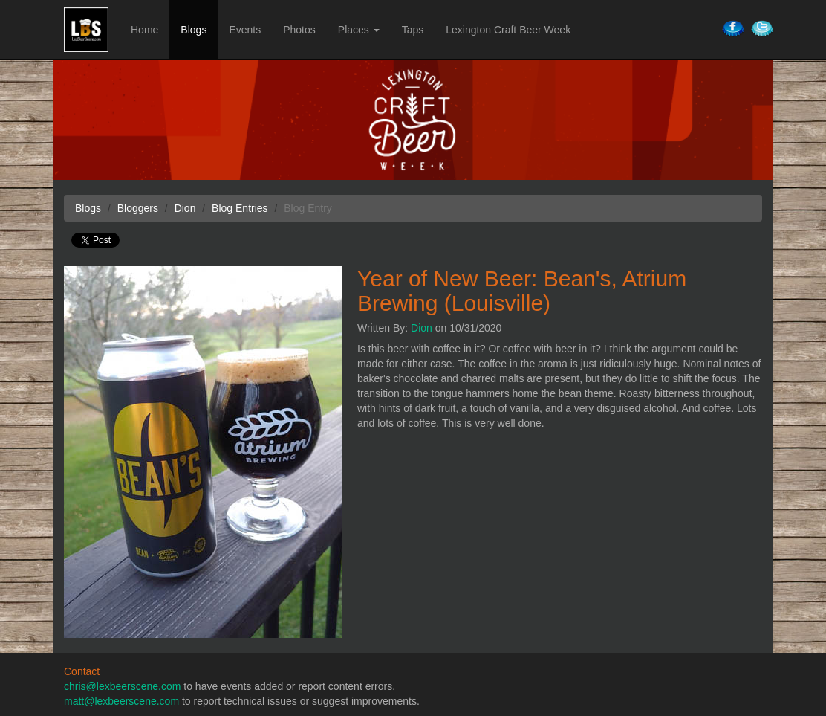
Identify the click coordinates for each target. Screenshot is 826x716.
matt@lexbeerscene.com (121, 701)
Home (144, 30)
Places (359, 30)
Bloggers (137, 208)
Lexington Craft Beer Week (508, 30)
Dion (421, 328)
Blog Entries (239, 208)
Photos (299, 30)
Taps (413, 30)
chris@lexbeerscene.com (122, 686)
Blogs (193, 30)
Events (245, 30)
